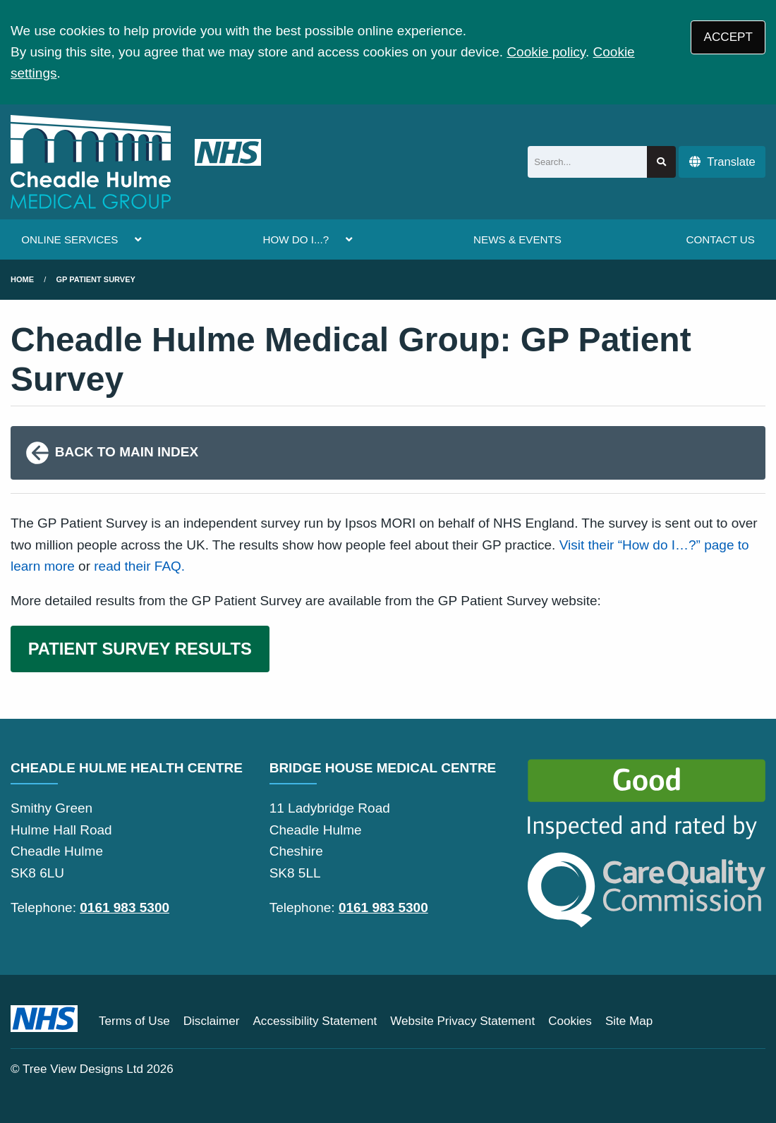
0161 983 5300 (124, 907)
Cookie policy (546, 51)
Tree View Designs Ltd (83, 1069)
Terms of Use (134, 1021)
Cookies (570, 1021)
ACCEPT (728, 37)
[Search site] (661, 162)
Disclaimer (211, 1021)
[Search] (587, 162)
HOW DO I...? (295, 239)
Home (22, 279)
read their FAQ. (139, 566)
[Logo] (136, 162)
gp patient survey (95, 279)
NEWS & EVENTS (517, 239)
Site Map (629, 1021)
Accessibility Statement (315, 1021)
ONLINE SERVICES (69, 239)
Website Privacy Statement (462, 1021)
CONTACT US (720, 239)
